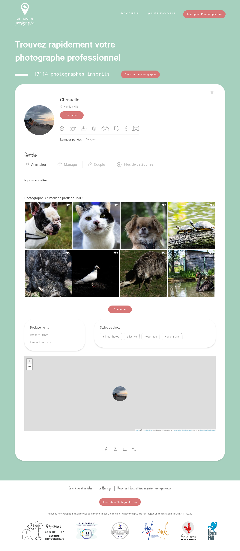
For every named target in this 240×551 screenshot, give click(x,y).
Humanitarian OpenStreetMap (182, 430)
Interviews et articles (80, 488)
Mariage (67, 164)
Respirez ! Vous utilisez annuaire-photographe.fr (144, 488)
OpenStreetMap (147, 430)
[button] (135, 164)
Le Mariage (105, 488)
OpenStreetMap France (207, 430)
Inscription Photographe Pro (204, 14)
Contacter (72, 115)
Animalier (36, 164)
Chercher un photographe (140, 74)
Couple (96, 164)
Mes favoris (162, 13)
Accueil (130, 13)
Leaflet (138, 430)
